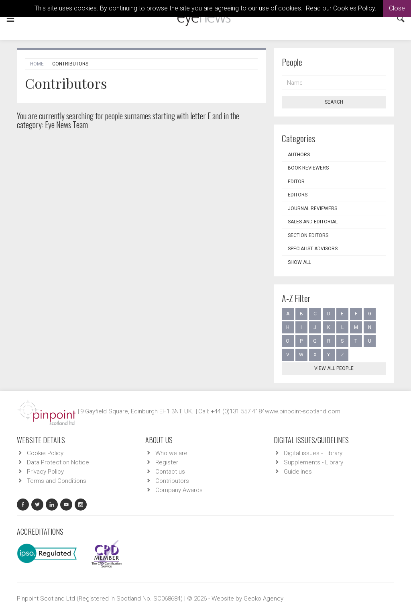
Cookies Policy (354, 8)
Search (334, 102)
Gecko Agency (263, 598)
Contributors (172, 480)
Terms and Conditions (56, 480)
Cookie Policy (45, 453)
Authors (299, 154)
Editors (297, 195)
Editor (296, 181)
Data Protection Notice (58, 462)
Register (166, 462)
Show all (299, 262)
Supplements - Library (313, 462)
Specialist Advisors (313, 248)
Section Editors (308, 235)
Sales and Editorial (313, 222)
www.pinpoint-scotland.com (302, 411)
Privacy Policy (45, 471)
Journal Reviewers (312, 208)
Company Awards (179, 490)
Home (37, 64)
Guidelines (298, 471)
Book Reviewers (308, 168)
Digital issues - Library (313, 453)
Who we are (171, 453)
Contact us (170, 471)
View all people (334, 368)
